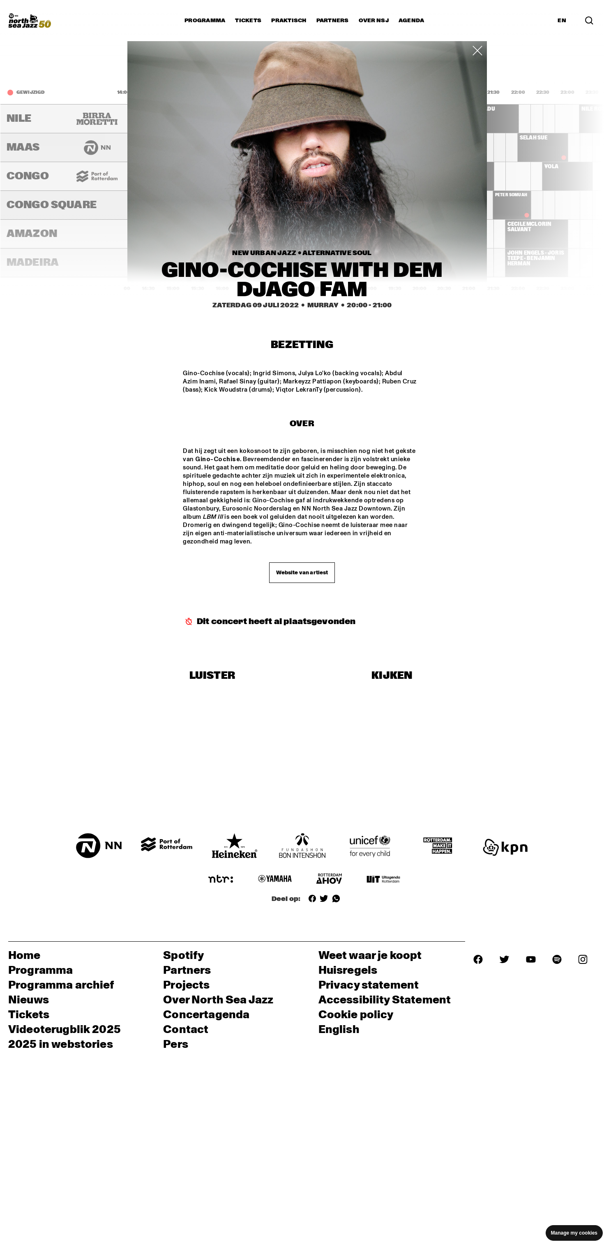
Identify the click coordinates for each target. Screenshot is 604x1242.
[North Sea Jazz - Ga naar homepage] (29, 20)
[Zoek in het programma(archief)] (589, 20)
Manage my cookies (574, 1233)
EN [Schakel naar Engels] (562, 20)
